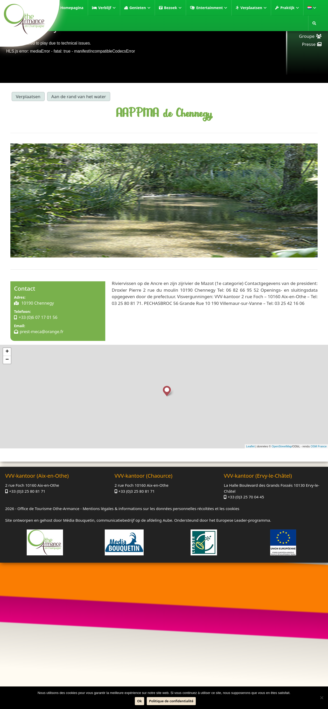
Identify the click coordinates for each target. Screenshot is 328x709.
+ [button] (7, 352)
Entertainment (211, 8)
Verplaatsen (253, 8)
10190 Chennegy (37, 303)
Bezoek (173, 8)
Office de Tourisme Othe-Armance (48, 508)
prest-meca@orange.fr (42, 331)
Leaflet (250, 446)
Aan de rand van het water (78, 96)
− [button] (7, 360)
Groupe (307, 36)
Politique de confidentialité (171, 701)
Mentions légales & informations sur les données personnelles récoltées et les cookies (161, 508)
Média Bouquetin (78, 520)
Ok (139, 701)
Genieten (139, 8)
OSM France (319, 446)
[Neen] (321, 697)
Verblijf (107, 8)
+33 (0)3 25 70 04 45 (246, 496)
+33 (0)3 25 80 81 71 (27, 491)
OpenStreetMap (282, 446)
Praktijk (289, 8)
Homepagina (71, 7)
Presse (309, 44)
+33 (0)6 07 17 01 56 (38, 317)
